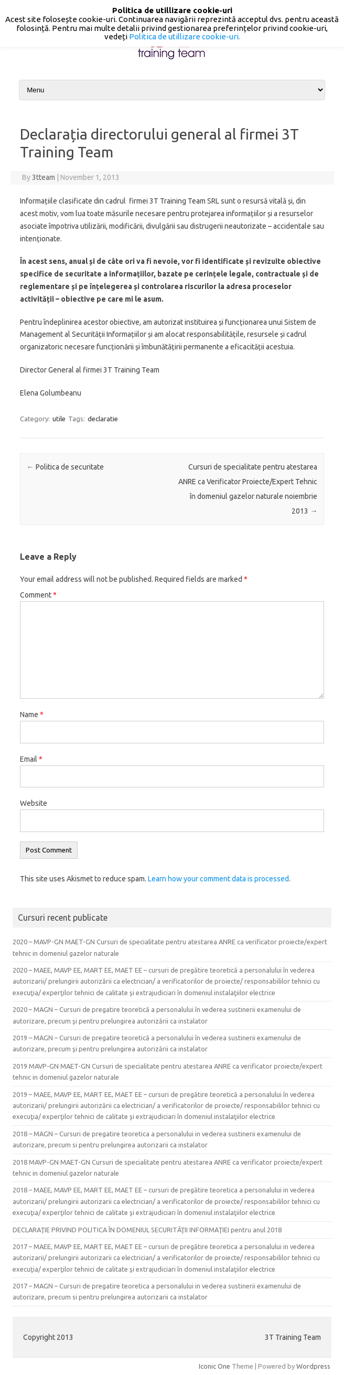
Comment (38, 595)
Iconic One (214, 1366)
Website (33, 803)
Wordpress (313, 1366)
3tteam (43, 177)
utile (59, 418)
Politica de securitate (65, 467)
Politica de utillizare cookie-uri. (184, 36)
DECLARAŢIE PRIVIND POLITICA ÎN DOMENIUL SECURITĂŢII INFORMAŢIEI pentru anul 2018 (147, 1229)
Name (32, 714)
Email (31, 759)
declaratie (103, 418)
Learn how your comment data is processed (218, 879)
